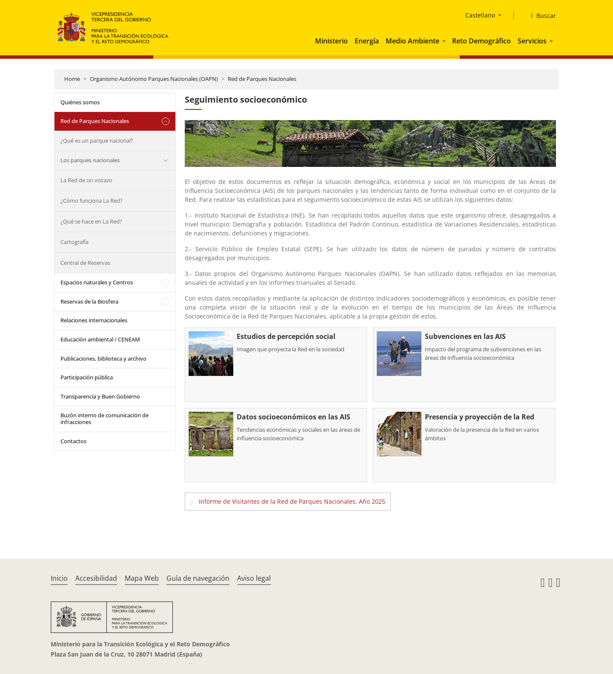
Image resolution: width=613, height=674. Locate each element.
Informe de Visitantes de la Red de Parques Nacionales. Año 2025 (292, 501)
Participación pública (86, 377)
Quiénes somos (80, 102)
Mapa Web (142, 578)
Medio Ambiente (412, 41)
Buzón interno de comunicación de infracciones (104, 418)
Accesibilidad (96, 578)
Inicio (59, 578)
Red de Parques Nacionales (262, 79)
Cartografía (74, 242)
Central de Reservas (85, 263)
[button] (445, 41)
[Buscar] (540, 15)
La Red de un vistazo (86, 180)
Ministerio (331, 41)
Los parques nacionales (90, 160)
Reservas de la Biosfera (89, 301)
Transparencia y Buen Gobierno (100, 396)
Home (72, 79)
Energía (367, 41)
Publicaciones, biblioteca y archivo (103, 358)
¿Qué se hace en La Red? (91, 221)
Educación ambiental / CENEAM (100, 339)
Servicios (532, 41)
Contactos (73, 441)
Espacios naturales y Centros (96, 282)
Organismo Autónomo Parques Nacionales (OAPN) (154, 79)
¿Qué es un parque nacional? (96, 140)
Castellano (480, 15)
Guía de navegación (197, 578)
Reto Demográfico (481, 41)
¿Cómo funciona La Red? (91, 200)
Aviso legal (254, 578)
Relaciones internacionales (93, 320)
